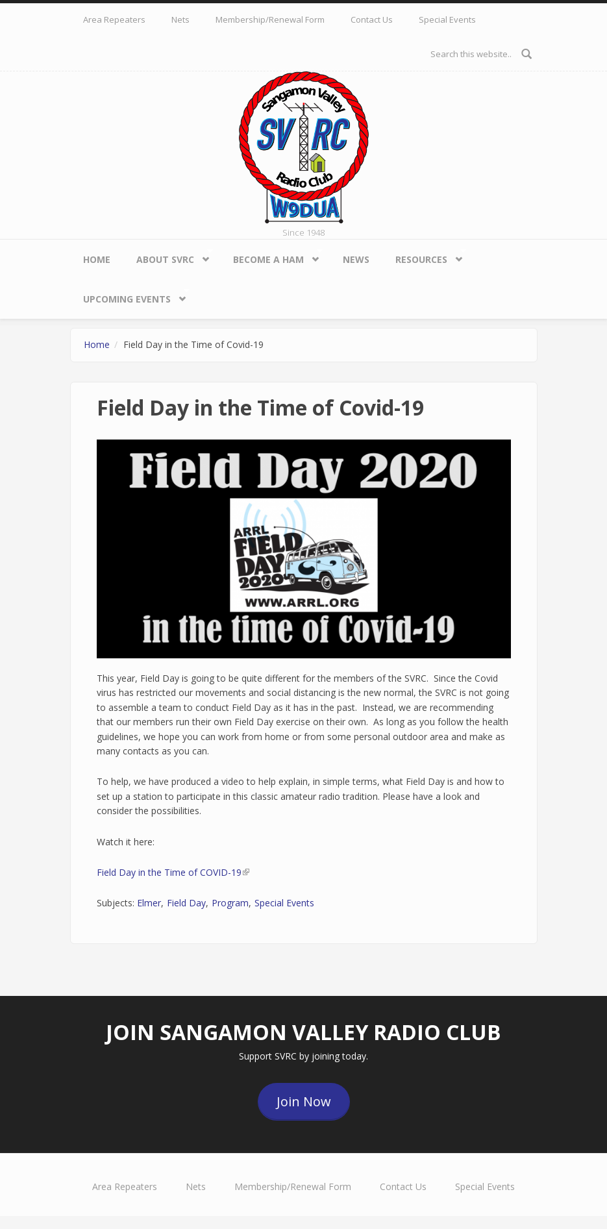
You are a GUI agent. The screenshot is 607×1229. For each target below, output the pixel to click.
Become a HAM (271, 256)
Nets (180, 19)
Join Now (304, 1101)
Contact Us (372, 19)
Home (96, 259)
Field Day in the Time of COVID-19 (173, 872)
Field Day (186, 903)
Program (230, 903)
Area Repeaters (114, 19)
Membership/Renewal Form (270, 19)
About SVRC (168, 256)
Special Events (447, 19)
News (356, 259)
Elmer (149, 903)
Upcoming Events (130, 296)
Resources (424, 256)
